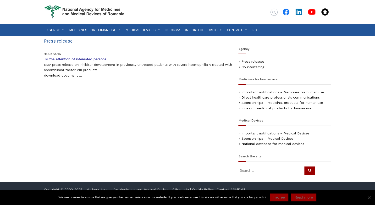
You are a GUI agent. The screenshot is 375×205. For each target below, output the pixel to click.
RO (254, 30)
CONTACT (237, 30)
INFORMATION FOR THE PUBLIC (193, 30)
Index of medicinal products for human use (277, 108)
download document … (63, 75)
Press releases (253, 61)
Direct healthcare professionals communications (281, 97)
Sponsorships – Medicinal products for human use (282, 103)
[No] (369, 197)
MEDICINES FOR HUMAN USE (95, 30)
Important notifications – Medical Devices (275, 133)
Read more (303, 197)
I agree (279, 197)
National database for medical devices (273, 144)
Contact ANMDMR (231, 189)
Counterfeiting (253, 67)
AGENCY (55, 30)
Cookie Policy (203, 189)
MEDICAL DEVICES (143, 30)
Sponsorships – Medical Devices (267, 138)
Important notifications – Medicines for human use (283, 92)
